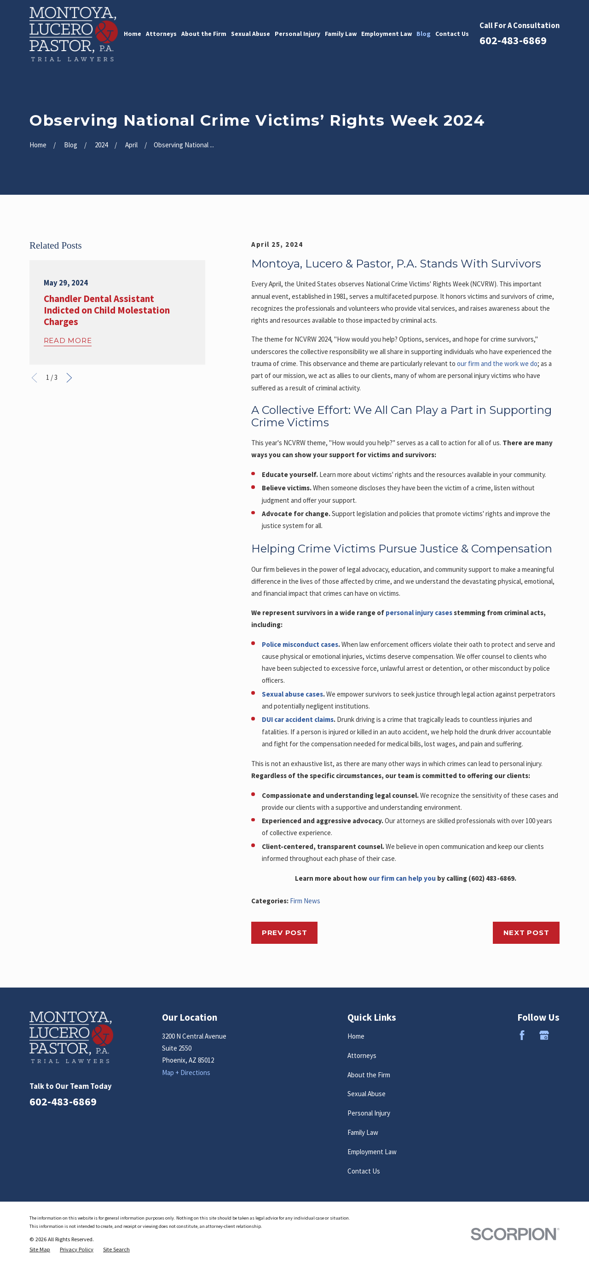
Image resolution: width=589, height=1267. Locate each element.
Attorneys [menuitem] (161, 34)
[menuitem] (39, 1249)
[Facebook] (522, 1035)
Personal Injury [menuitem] (297, 34)
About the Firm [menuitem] (203, 34)
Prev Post (284, 932)
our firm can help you (402, 878)
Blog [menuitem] (423, 34)
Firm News (305, 900)
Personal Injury (368, 1113)
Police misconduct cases (300, 644)
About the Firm (368, 1074)
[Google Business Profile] (544, 1035)
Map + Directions (186, 1072)
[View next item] (69, 378)
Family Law (362, 1132)
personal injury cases (419, 612)
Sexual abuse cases (292, 694)
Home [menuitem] (132, 34)
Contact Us (363, 1171)
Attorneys (361, 1055)
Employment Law (372, 1151)
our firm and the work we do (497, 363)
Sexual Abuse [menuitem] (250, 34)
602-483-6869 (513, 40)
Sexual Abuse (366, 1093)
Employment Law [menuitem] (386, 34)
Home (355, 1036)
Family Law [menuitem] (341, 34)
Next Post (526, 932)
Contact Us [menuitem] (452, 34)
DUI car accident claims (298, 719)
